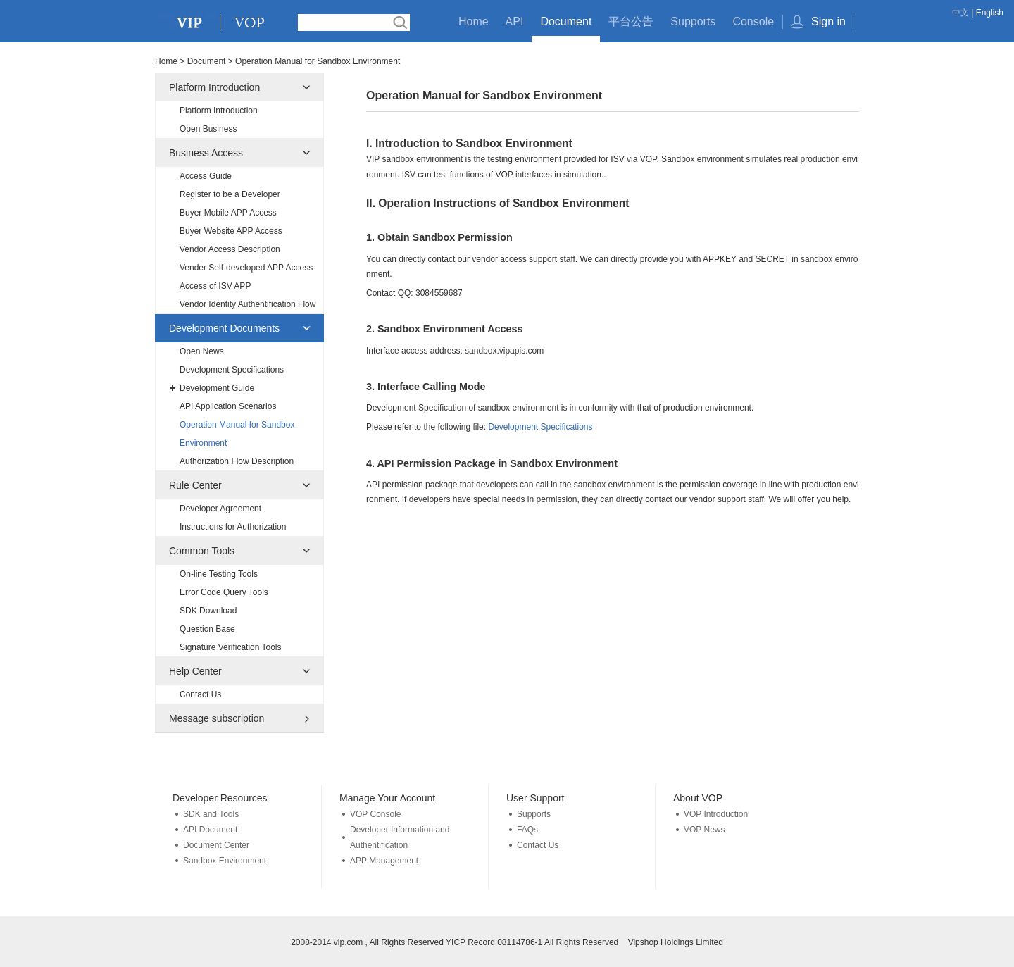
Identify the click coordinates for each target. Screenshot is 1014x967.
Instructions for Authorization (233, 527)
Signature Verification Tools (231, 647)
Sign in (828, 21)
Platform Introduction (214, 87)
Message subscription (216, 718)
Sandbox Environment (224, 861)
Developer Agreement (220, 508)
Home (473, 21)
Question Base (207, 629)
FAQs (527, 830)
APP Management (384, 861)
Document (566, 21)
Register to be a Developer (230, 194)
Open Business (208, 129)
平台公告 (630, 21)
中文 (960, 13)
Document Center (216, 845)
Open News (202, 351)
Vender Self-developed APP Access (246, 268)
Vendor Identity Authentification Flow (247, 304)
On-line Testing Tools (219, 574)
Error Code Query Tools (224, 592)
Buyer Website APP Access (231, 231)
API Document (210, 830)
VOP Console (375, 814)
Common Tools (201, 550)
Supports (692, 21)
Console (753, 21)
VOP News (704, 830)
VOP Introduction (716, 814)
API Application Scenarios (228, 406)
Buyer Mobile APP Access (228, 213)
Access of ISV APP (215, 286)
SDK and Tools (211, 814)
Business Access (206, 152)
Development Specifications (232, 370)
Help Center (195, 671)
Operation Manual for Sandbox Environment (237, 434)
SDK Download (208, 611)
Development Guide (217, 388)
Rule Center (195, 485)
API (515, 21)
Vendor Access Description (230, 249)
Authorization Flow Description (237, 461)
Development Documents (224, 328)
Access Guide (206, 176)
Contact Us (200, 694)
